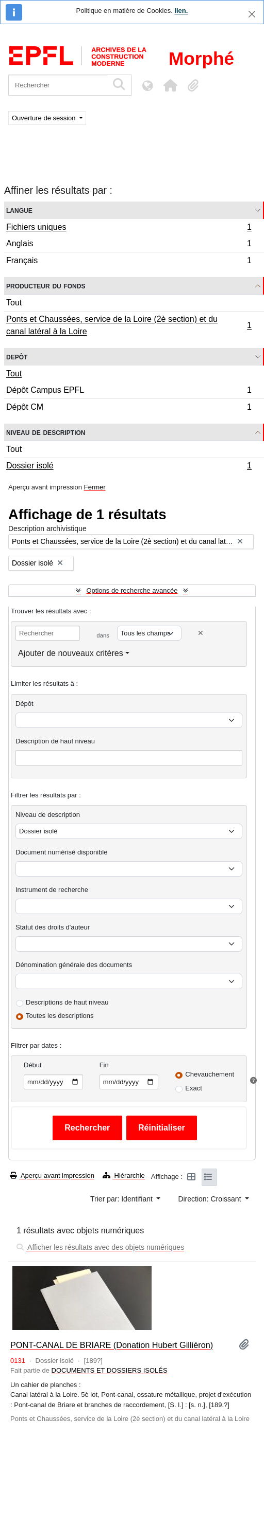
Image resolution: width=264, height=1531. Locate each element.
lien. (181, 10)
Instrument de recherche (51, 890)
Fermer (95, 487)
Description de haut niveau (55, 741)
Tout (14, 302)
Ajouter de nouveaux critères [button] (70, 653)
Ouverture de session (44, 118)
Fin (104, 1065)
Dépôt (24, 703)
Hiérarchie (124, 1175)
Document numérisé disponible (61, 852)
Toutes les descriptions (60, 1015)
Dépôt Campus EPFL (129, 391)
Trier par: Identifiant (122, 1199)
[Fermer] (251, 14)
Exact (193, 1088)
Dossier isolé (129, 467)
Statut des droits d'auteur (52, 927)
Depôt (16, 356)
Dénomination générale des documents (73, 965)
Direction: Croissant (210, 1199)
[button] (170, 85)
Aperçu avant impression (52, 1175)
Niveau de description (45, 432)
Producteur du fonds (45, 285)
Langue (19, 210)
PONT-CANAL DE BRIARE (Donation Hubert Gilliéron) (111, 1345)
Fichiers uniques (129, 228)
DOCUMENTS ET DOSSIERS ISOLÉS (110, 1370)
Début (33, 1065)
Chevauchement (209, 1074)
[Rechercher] (58, 85)
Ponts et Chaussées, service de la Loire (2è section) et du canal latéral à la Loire (129, 325)
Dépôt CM (129, 408)
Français (129, 261)
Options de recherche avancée (131, 590)
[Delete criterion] (200, 633)
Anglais (129, 245)
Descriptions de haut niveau (67, 1002)
